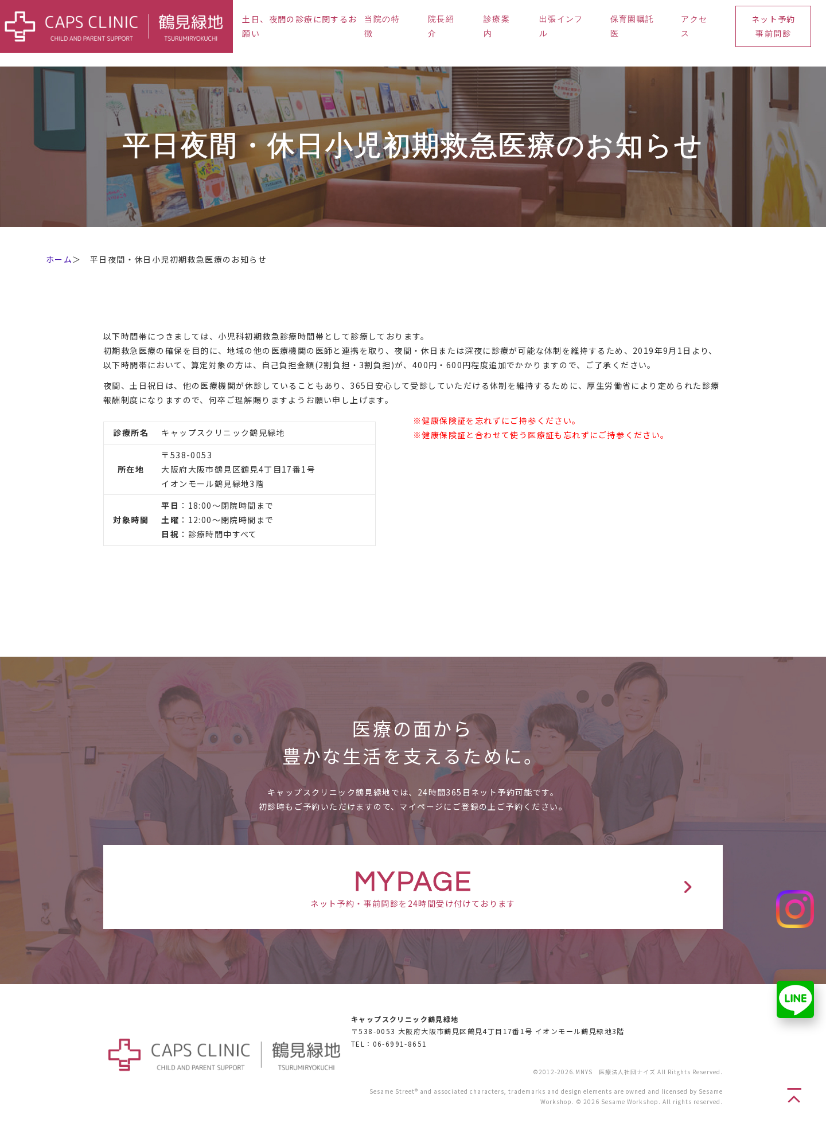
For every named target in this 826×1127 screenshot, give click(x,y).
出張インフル (561, 26)
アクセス (694, 26)
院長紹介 (441, 26)
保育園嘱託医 (632, 26)
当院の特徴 (382, 26)
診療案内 (497, 26)
